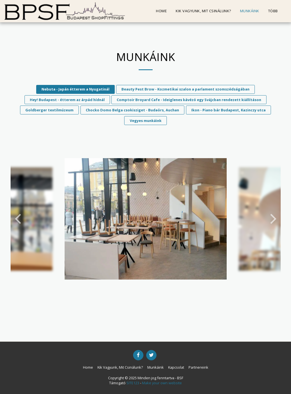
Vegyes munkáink (146, 120)
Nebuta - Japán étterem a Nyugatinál (75, 89)
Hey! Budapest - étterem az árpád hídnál (67, 99)
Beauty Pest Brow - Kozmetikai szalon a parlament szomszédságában (185, 89)
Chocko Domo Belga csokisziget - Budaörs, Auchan (132, 109)
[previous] (19, 219)
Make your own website (162, 382)
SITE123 (132, 382)
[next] (272, 219)
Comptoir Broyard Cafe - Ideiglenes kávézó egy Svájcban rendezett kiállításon (189, 99)
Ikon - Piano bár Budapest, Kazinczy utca (228, 109)
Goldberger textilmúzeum (49, 109)
